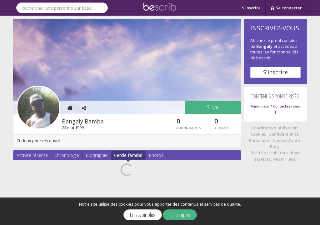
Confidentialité (284, 134)
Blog (274, 146)
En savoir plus (142, 214)
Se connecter (286, 8)
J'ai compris (179, 214)
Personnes (259, 140)
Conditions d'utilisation (275, 128)
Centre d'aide (286, 140)
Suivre (212, 107)
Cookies (258, 134)
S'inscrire (251, 8)
